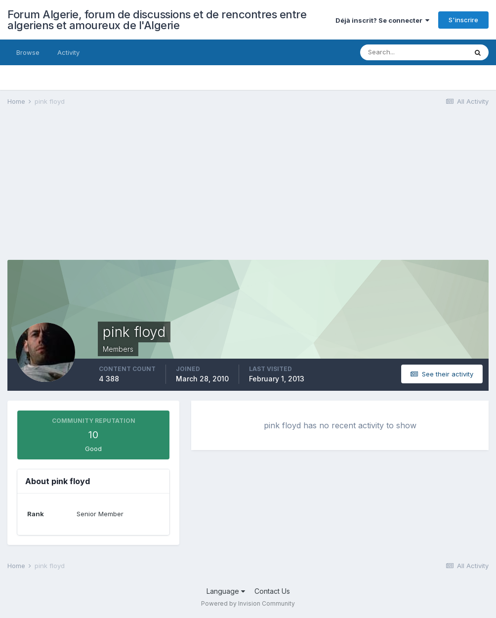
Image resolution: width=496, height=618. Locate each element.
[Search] (413, 52)
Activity (68, 52)
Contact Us (272, 591)
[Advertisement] (123, 191)
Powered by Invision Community (248, 603)
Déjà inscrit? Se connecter (382, 20)
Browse (28, 52)
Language (226, 591)
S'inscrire (463, 20)
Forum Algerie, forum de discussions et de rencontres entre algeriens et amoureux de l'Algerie (156, 20)
